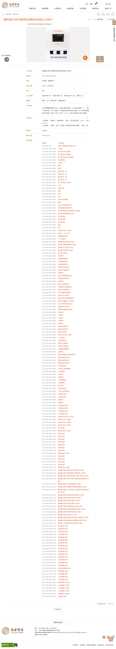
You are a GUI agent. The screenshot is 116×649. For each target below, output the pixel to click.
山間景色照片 (62, 366)
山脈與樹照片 (62, 340)
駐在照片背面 (62, 253)
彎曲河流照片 (62, 332)
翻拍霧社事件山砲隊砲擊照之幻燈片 (70, 484)
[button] (58, 105)
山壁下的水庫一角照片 (65, 335)
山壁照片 (61, 352)
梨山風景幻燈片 (63, 526)
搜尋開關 (100, 4)
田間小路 (61, 188)
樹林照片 (61, 323)
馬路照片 (61, 273)
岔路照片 (61, 281)
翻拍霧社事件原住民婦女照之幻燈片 (70, 512)
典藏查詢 (8, 14)
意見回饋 (100, 19)
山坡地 (60, 149)
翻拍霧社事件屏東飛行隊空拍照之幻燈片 (71, 470)
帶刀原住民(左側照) (64, 151)
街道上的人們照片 (64, 295)
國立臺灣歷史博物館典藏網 (11, 5)
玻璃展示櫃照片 (63, 259)
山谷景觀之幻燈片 (64, 585)
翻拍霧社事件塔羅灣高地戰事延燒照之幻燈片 (72, 487)
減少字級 (112, 14)
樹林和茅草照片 (63, 326)
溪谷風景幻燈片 (63, 532)
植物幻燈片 (61, 433)
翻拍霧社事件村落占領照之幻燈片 (69, 500)
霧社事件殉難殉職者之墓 (66, 213)
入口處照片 (61, 338)
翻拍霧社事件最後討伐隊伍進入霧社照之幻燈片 (73, 517)
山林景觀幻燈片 (63, 574)
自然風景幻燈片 (63, 540)
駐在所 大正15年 (64, 233)
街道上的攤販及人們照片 (66, 301)
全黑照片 (61, 256)
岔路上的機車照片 (64, 284)
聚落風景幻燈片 (63, 529)
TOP (111, 639)
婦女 (59, 225)
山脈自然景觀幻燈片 (64, 568)
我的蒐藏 (95, 4)
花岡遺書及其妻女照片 (65, 208)
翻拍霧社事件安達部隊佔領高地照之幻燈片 (72, 473)
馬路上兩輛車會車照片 (65, 276)
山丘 (59, 185)
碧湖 (59, 165)
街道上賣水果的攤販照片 (66, 298)
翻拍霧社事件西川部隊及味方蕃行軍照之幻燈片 (73, 476)
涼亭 (59, 197)
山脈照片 (61, 315)
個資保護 (82, 645)
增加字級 (108, 14)
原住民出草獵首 (63, 199)
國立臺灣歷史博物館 (16, 631)
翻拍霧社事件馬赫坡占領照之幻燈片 (70, 498)
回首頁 (3, 14)
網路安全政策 (110, 645)
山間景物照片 (62, 394)
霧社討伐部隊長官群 (64, 205)
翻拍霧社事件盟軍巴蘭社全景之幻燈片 (70, 506)
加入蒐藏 (111, 19)
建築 (59, 168)
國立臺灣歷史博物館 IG (108, 637)
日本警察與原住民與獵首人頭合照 (69, 211)
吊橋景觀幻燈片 (63, 571)
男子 (59, 228)
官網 (109, 4)
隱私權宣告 (101, 645)
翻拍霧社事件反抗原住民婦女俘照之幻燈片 (72, 509)
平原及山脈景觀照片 (64, 369)
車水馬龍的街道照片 (64, 292)
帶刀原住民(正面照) (64, 182)
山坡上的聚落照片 (64, 391)
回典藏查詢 (58, 609)
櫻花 (59, 191)
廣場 (59, 202)
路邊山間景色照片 (64, 357)
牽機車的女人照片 (64, 307)
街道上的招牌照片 (64, 290)
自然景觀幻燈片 (63, 563)
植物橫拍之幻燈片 (64, 453)
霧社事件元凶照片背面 (65, 247)
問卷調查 (75, 645)
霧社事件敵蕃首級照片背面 (67, 244)
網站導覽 (86, 4)
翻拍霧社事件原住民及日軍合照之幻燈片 (71, 495)
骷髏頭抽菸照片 (63, 236)
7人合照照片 (62, 239)
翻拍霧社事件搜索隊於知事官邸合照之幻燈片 (72, 520)
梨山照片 (61, 312)
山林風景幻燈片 (63, 414)
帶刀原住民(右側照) (64, 154)
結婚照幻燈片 (62, 596)
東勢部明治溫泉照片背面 (66, 242)
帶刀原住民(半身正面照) (66, 157)
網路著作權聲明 (91, 645)
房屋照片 (61, 400)
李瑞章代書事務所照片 (65, 309)
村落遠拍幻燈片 (63, 411)
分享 (98, 14)
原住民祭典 (61, 219)
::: (83, 4)
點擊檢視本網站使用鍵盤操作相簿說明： (40, 24)
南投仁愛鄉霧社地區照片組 (67, 146)
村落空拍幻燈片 (63, 405)
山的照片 (61, 374)
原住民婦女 (61, 160)
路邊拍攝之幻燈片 (64, 582)
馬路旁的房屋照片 (64, 267)
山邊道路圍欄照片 (64, 349)
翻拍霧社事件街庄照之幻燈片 (67, 515)
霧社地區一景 (62, 171)
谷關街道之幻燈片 (64, 594)
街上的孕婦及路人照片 (65, 304)
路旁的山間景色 (63, 343)
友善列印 (103, 14)
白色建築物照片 (63, 261)
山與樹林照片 (62, 380)
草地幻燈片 (61, 428)
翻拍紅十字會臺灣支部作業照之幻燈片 (70, 523)
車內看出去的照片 (64, 278)
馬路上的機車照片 (64, 270)
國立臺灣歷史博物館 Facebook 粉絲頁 (104, 637)
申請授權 (100, 61)
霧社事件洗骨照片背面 (65, 250)
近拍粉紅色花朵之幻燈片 (66, 417)
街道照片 (61, 402)
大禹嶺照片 (61, 371)
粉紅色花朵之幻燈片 (64, 419)
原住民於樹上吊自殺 (64, 230)
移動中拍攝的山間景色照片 (67, 354)
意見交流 (91, 4)
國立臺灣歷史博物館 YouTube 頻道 (112, 637)
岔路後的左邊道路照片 (65, 287)
